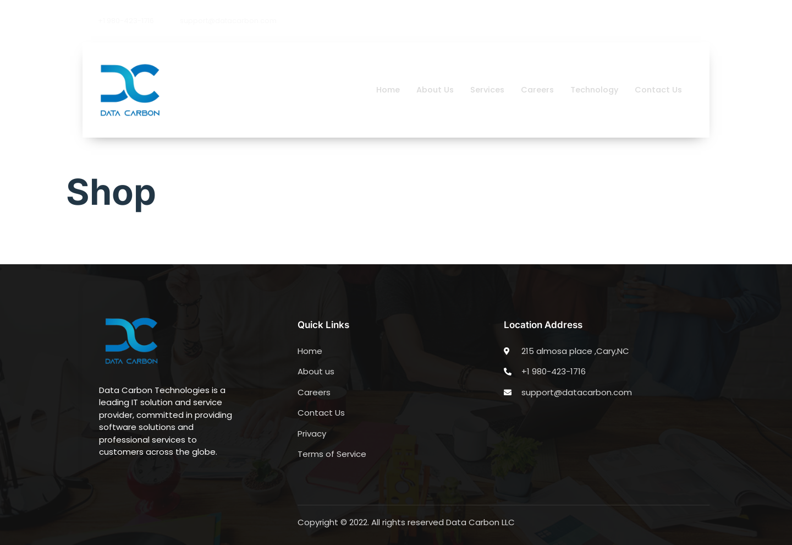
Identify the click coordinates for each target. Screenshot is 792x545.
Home (380, 89)
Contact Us (657, 89)
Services (481, 89)
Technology (591, 89)
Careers (533, 89)
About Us (428, 89)
